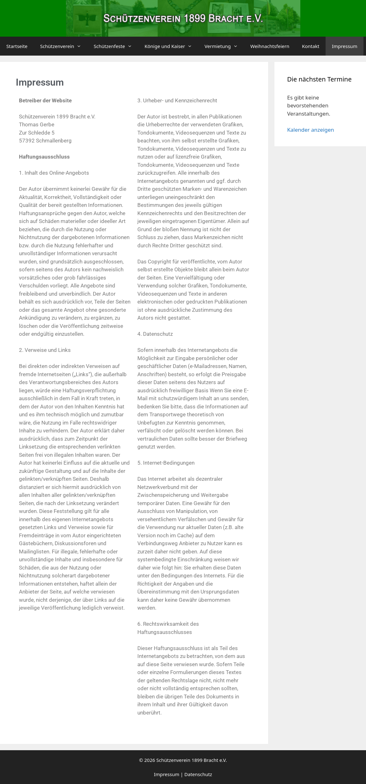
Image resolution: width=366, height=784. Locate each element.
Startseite (16, 46)
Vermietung (224, 46)
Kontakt (310, 46)
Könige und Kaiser (171, 46)
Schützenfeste (116, 46)
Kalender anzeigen (310, 129)
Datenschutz (198, 774)
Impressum (344, 46)
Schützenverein (63, 46)
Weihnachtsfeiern (269, 46)
